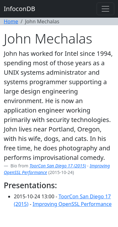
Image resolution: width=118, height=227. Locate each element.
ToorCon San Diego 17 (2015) (58, 166)
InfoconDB (19, 8)
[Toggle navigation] (105, 9)
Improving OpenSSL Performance (72, 204)
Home (11, 21)
